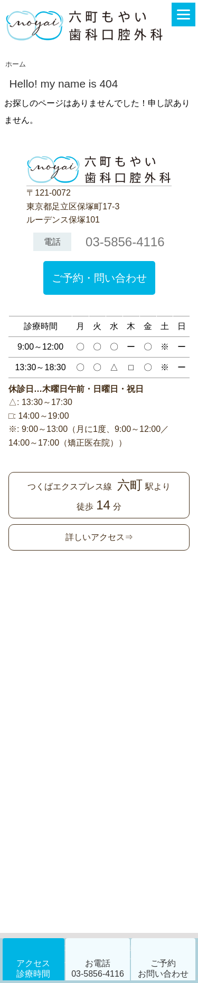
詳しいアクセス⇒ (99, 537)
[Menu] (183, 14)
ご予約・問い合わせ (99, 278)
